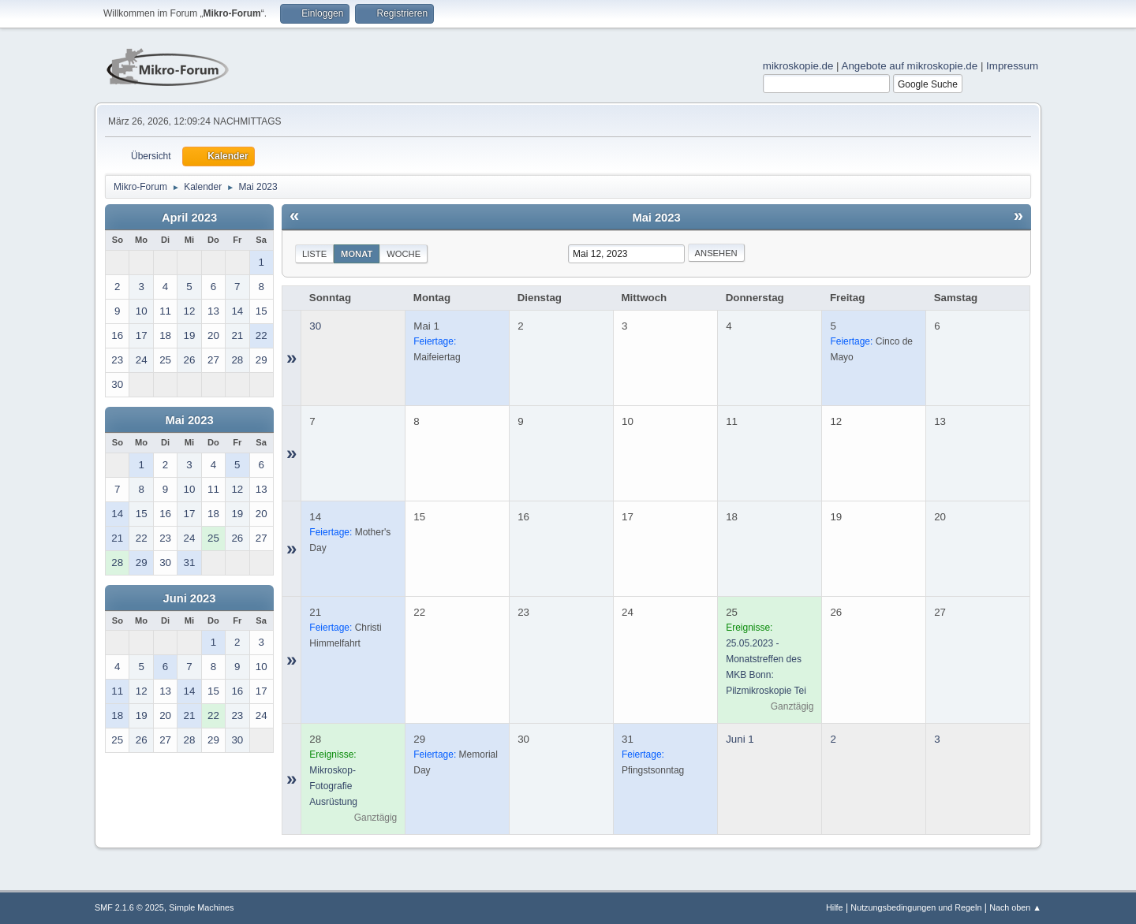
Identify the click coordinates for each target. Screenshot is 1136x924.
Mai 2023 (189, 420)
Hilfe (834, 907)
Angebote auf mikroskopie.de (910, 66)
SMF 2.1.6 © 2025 (129, 907)
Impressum (1012, 66)
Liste (314, 254)
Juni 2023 (189, 598)
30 (315, 326)
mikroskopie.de (798, 66)
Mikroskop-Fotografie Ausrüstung (333, 786)
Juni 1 (740, 739)
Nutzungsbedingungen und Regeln (915, 907)
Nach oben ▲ (1015, 907)
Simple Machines (201, 907)
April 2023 (189, 217)
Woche (403, 254)
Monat (356, 254)
